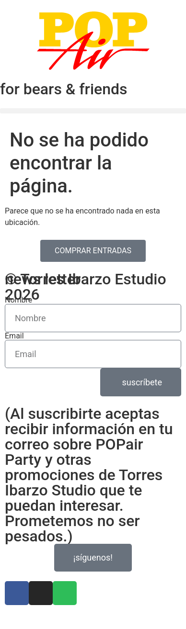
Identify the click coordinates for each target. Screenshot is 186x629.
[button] (93, 110)
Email (14, 336)
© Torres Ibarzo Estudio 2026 (85, 286)
